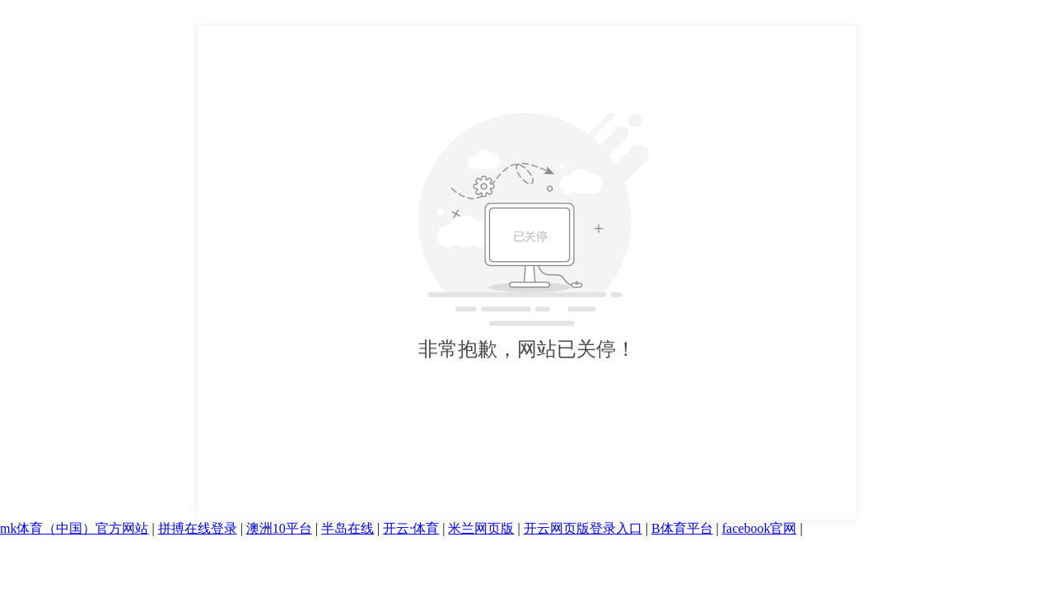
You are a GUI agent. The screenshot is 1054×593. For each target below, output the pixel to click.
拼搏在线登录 (197, 528)
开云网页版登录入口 (583, 528)
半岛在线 (347, 528)
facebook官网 (759, 528)
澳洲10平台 (279, 528)
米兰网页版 (481, 528)
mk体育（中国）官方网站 (74, 528)
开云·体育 (411, 528)
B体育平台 (682, 528)
